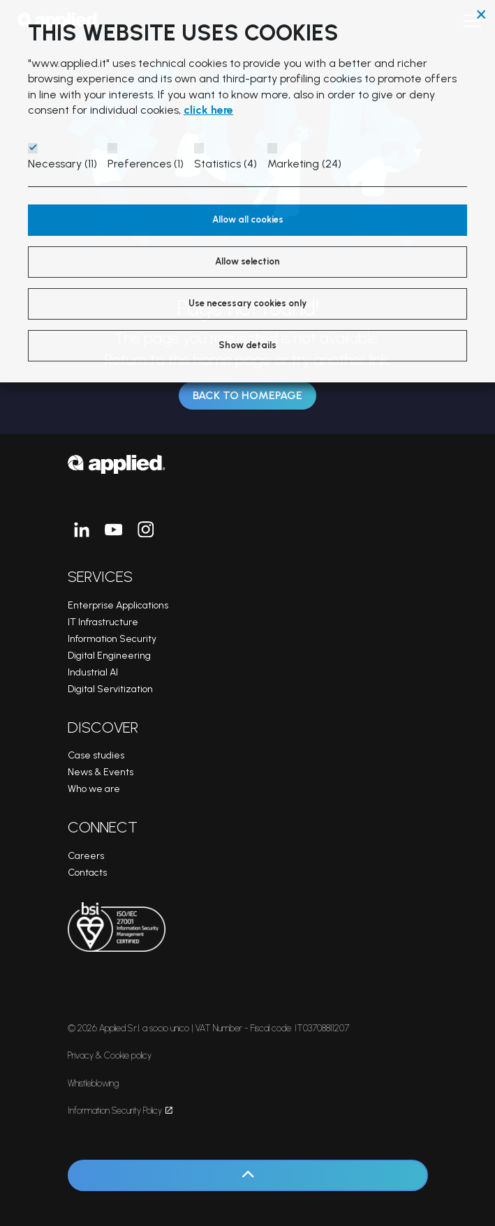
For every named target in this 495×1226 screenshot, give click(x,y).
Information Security (112, 639)
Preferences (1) (146, 163)
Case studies (96, 755)
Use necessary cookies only (247, 303)
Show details (247, 345)
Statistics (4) (225, 163)
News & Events (100, 772)
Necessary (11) (62, 163)
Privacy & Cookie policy (110, 1055)
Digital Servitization (110, 689)
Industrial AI (93, 672)
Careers (86, 856)
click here (208, 110)
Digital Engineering (109, 655)
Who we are (94, 789)
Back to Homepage (247, 396)
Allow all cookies (247, 219)
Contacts (87, 873)
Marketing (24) (304, 163)
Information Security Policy (120, 1110)
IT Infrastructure (103, 622)
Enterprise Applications (118, 605)
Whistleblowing (93, 1083)
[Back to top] (248, 1175)
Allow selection (247, 261)
